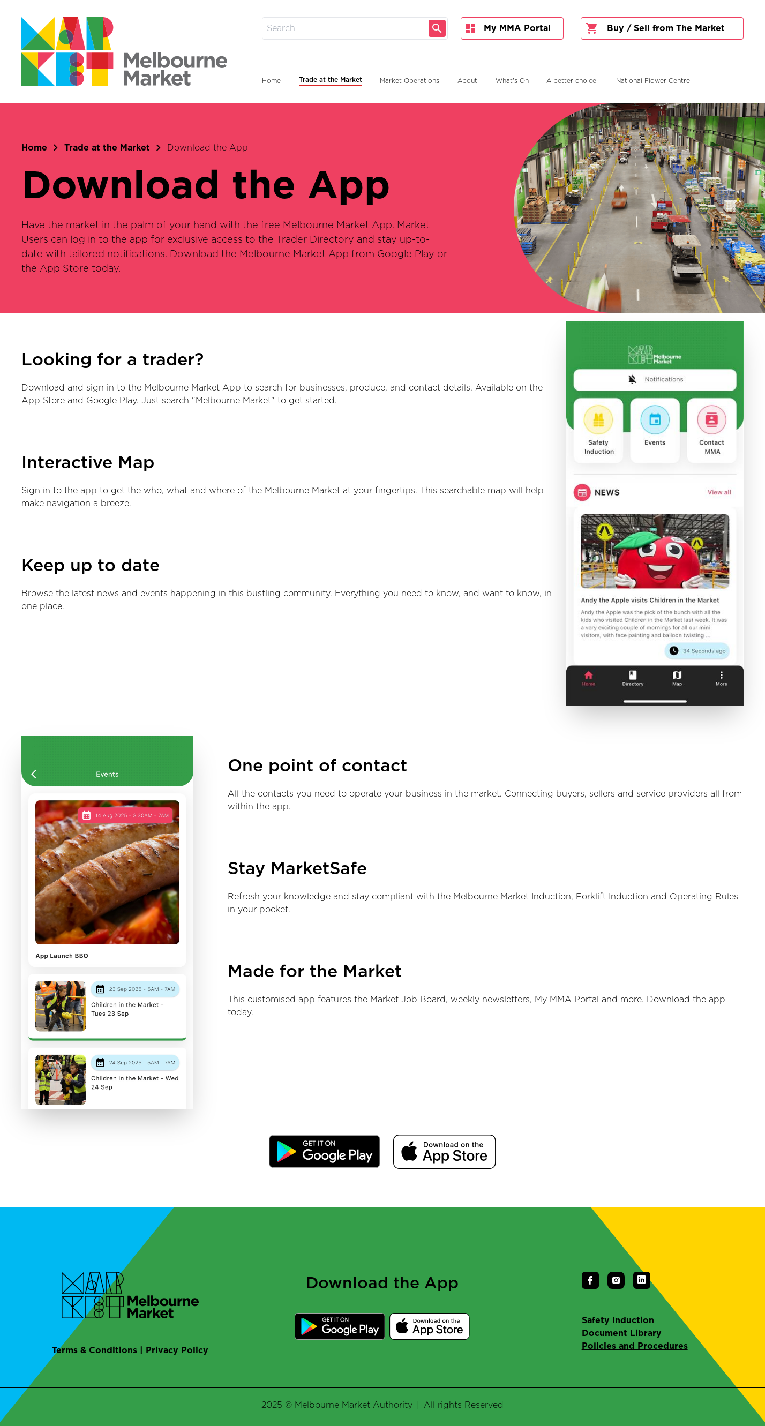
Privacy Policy (177, 1350)
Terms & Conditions (94, 1350)
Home (34, 148)
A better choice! (572, 81)
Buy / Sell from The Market (655, 28)
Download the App (207, 148)
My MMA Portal (508, 28)
